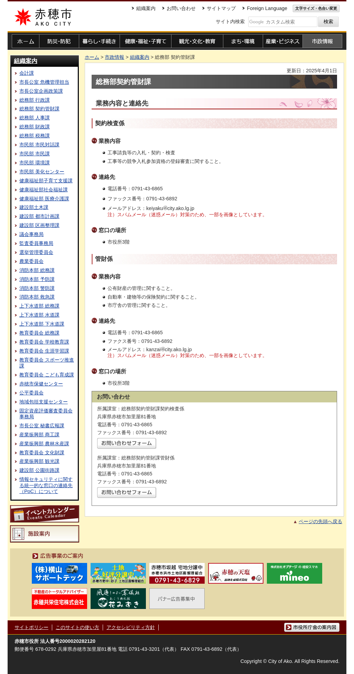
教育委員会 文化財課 (41, 452)
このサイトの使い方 (77, 627)
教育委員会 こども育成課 (46, 374)
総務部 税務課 (34, 135)
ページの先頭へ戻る (320, 521)
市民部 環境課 (34, 162)
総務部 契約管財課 (39, 108)
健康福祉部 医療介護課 (44, 198)
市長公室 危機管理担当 (44, 82)
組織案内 (25, 60)
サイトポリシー (31, 627)
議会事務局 (31, 234)
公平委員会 (31, 392)
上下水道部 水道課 (39, 315)
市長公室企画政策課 (41, 91)
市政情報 (114, 57)
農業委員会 (31, 261)
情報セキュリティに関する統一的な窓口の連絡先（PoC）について (46, 485)
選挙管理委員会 (36, 252)
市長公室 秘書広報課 (41, 425)
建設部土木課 (33, 207)
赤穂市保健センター (41, 383)
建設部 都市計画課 (39, 216)
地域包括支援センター (43, 401)
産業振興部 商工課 (39, 434)
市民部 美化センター (41, 171)
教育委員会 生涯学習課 (44, 351)
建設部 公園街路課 (39, 470)
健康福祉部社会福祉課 (43, 189)
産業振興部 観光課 (39, 461)
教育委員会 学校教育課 (44, 342)
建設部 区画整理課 (39, 225)
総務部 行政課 (34, 100)
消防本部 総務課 (37, 270)
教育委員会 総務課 (39, 333)
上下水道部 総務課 (39, 306)
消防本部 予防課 (37, 279)
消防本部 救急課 (37, 297)
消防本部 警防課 (37, 288)
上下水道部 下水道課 (41, 324)
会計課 (26, 73)
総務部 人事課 (34, 117)
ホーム (92, 57)
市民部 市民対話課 (39, 144)
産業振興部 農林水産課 (44, 443)
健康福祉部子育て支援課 (46, 180)
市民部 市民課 (34, 153)
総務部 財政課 (34, 126)
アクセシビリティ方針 (130, 627)
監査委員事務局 (36, 243)
